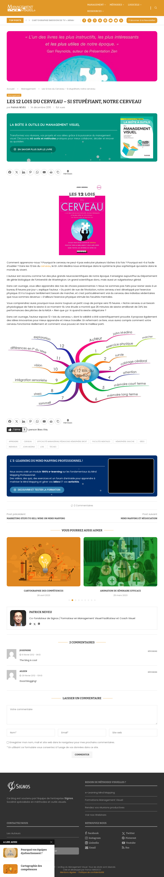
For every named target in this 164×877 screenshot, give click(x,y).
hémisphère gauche (125, 441)
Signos (68, 798)
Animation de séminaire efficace (120, 590)
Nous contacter (16, 840)
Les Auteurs (13, 833)
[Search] (155, 8)
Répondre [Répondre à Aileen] (152, 672)
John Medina (29, 446)
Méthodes (116, 4)
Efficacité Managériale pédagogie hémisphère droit (62, 441)
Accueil (10, 88)
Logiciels (133, 4)
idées (142, 441)
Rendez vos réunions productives (104, 807)
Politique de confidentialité (91, 872)
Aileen (23, 671)
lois (42, 446)
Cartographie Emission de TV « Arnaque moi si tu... (61, 20)
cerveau (46, 266)
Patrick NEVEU (18, 107)
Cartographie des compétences (43, 590)
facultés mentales (101, 441)
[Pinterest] (100, 20)
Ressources (94, 11)
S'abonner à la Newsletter (141, 20)
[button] (26, 20)
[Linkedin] (105, 20)
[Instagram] (95, 20)
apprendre (13, 441)
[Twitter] (89, 20)
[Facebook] (84, 20)
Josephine (25, 650)
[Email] (116, 20)
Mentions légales (68, 872)
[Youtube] (111, 20)
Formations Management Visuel (104, 800)
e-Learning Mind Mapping (100, 792)
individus (13, 446)
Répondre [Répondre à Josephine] (152, 651)
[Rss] (121, 20)
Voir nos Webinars (95, 815)
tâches (52, 446)
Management (95, 4)
